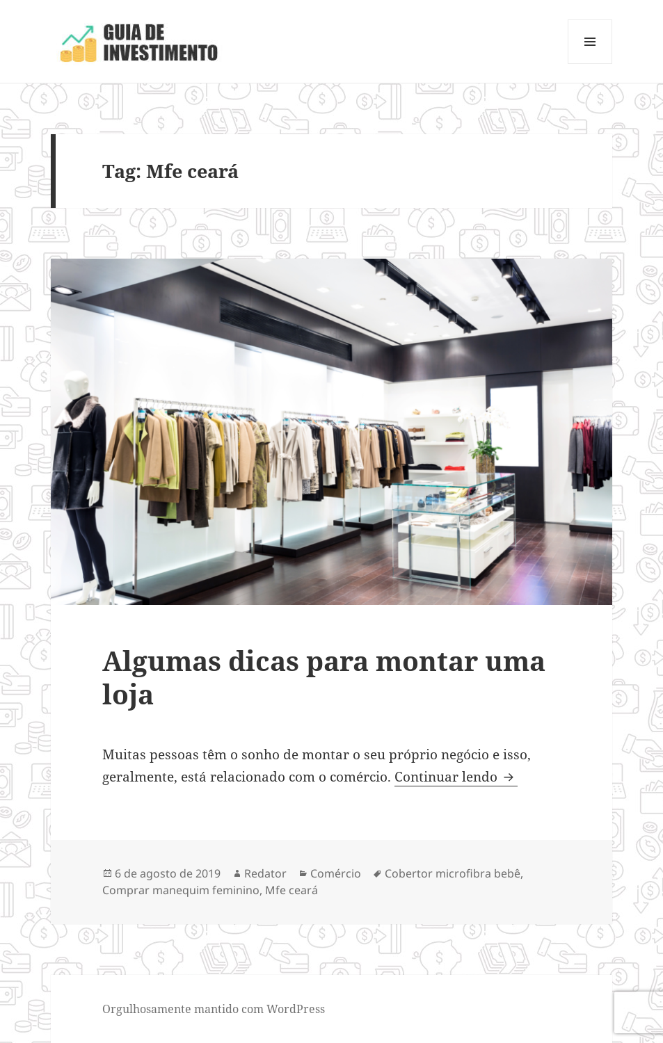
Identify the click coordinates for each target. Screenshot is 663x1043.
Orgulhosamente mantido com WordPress (213, 1009)
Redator (265, 873)
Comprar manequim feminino (180, 890)
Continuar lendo (456, 777)
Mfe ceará (291, 890)
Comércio (335, 873)
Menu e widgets (590, 63)
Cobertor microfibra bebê (452, 873)
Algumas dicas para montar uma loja (323, 677)
